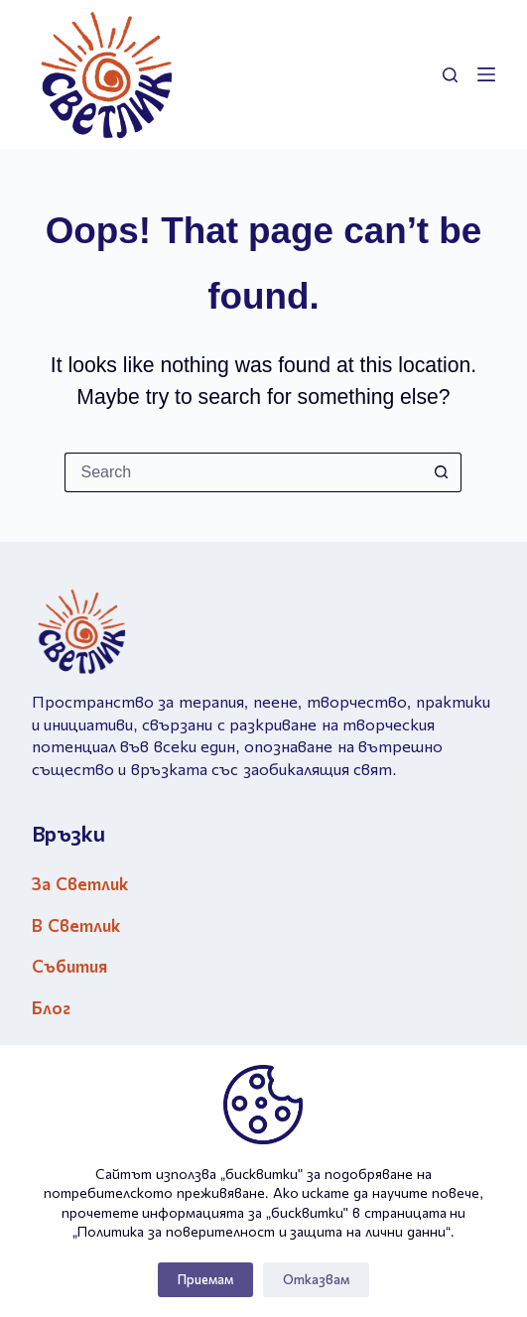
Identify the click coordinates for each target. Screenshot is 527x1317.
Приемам (205, 1279)
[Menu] (486, 74)
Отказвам (316, 1279)
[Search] (450, 74)
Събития (69, 967)
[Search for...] (243, 472)
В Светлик (76, 926)
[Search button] (441, 472)
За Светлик (80, 884)
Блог (51, 1008)
